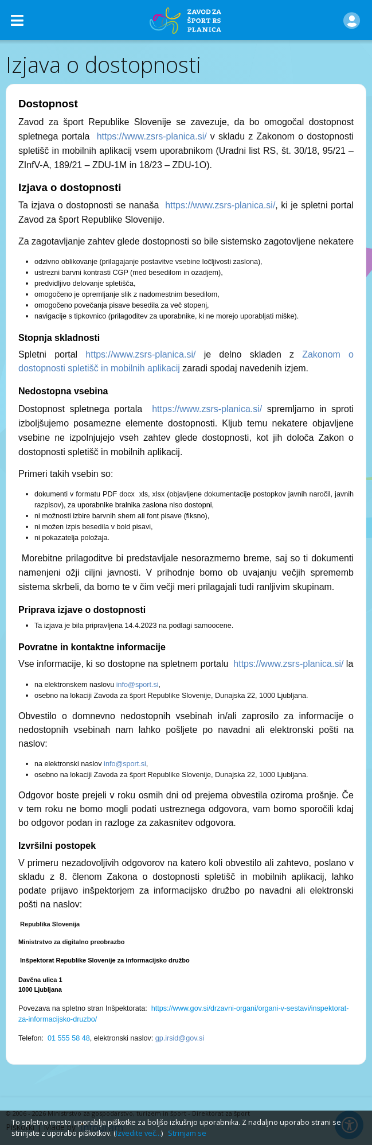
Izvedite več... (138, 1133)
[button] (352, 20)
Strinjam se (187, 1133)
